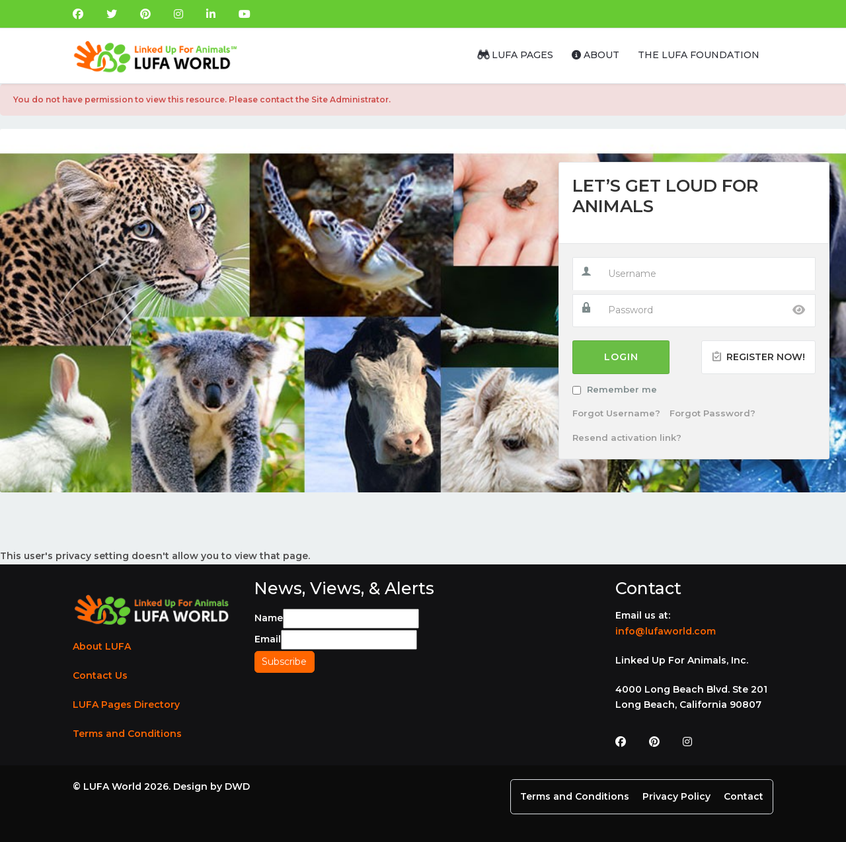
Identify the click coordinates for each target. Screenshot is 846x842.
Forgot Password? (712, 413)
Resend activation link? (626, 437)
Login (621, 357)
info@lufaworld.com (665, 631)
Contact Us (100, 675)
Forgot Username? (616, 413)
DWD (237, 786)
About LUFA (102, 646)
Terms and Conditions (127, 734)
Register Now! (758, 357)
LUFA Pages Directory (126, 704)
